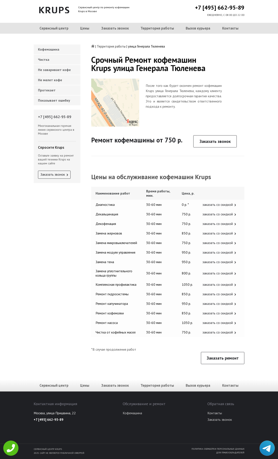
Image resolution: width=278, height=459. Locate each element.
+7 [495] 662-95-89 (219, 7)
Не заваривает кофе (54, 70)
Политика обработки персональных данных (218, 448)
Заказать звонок (115, 28)
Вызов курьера (198, 28)
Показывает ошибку (54, 100)
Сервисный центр (54, 28)
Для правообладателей (230, 452)
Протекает (47, 90)
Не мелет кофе (50, 80)
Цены (84, 28)
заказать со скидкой (217, 204)
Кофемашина (48, 49)
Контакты (230, 28)
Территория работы (157, 28)
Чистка (43, 59)
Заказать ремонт (223, 358)
